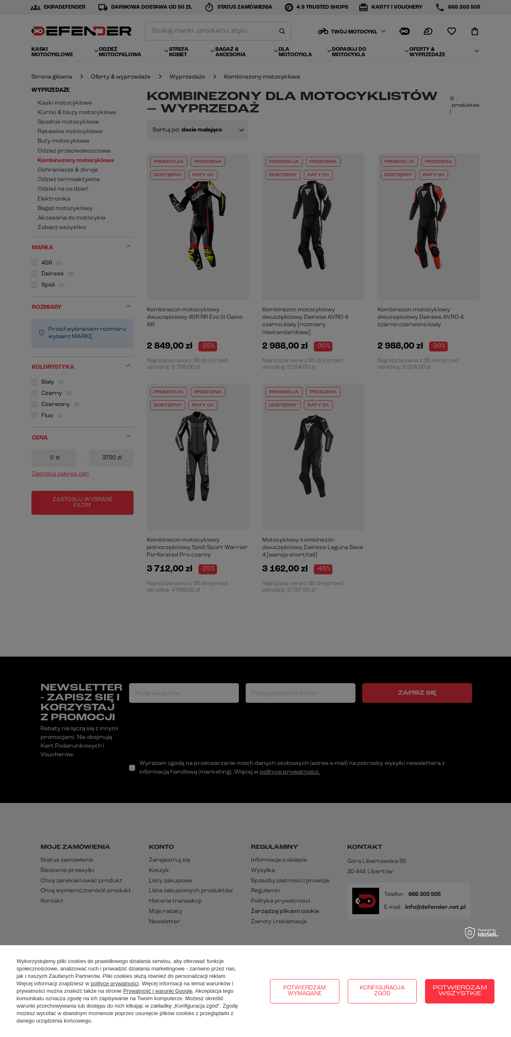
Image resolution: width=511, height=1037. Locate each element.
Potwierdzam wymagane (304, 991)
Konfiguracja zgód (382, 991)
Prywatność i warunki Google (158, 991)
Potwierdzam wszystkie (460, 991)
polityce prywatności (114, 983)
